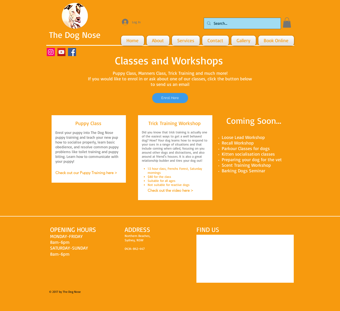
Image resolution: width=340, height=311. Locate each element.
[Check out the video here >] (170, 190)
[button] (287, 22)
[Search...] (242, 23)
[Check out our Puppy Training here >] (86, 173)
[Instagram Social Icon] (51, 52)
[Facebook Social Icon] (72, 52)
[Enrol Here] (170, 98)
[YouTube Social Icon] (61, 52)
